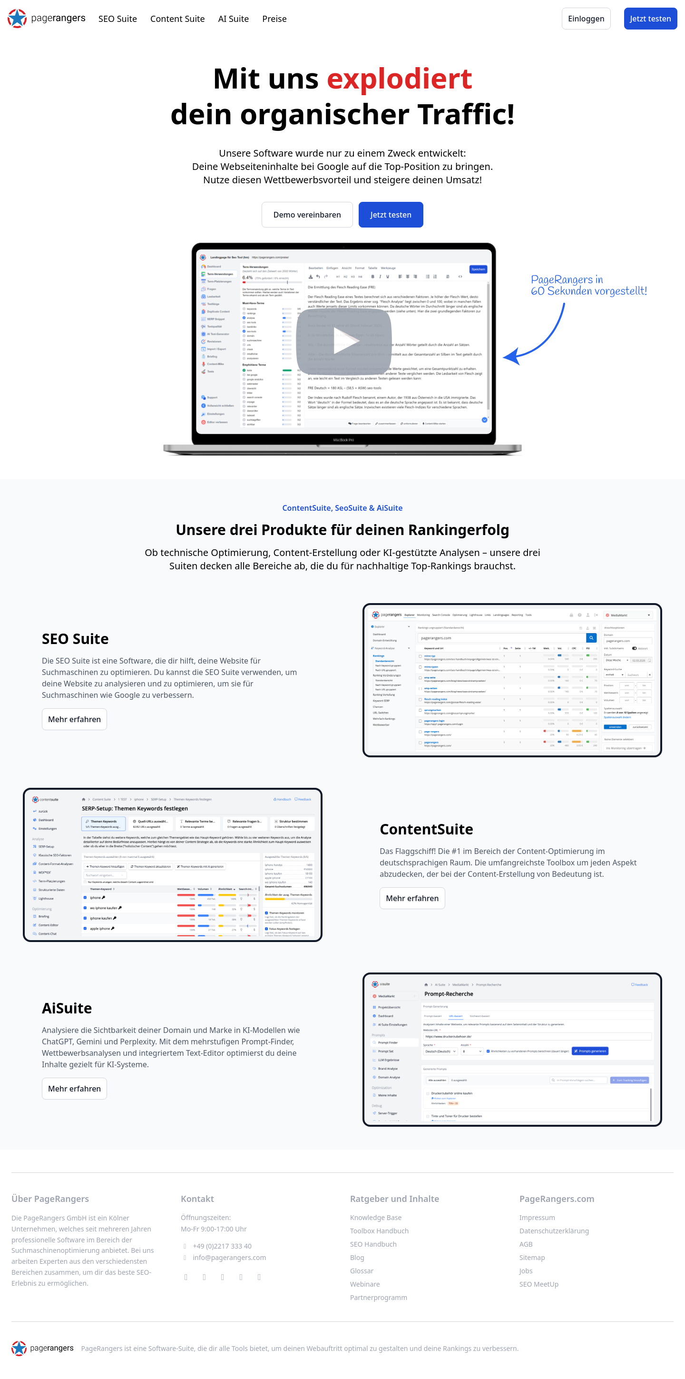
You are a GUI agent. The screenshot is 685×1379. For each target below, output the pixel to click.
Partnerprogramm (378, 1297)
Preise (274, 18)
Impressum (537, 1217)
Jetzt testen (650, 18)
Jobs (526, 1270)
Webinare (365, 1284)
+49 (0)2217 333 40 (222, 1245)
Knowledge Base (375, 1217)
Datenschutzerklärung (554, 1230)
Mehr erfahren (74, 719)
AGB (526, 1244)
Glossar (361, 1270)
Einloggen (586, 18)
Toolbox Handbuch (379, 1230)
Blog (357, 1257)
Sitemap (532, 1257)
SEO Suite (117, 18)
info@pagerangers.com (229, 1257)
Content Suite (177, 18)
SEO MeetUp (538, 1284)
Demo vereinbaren (307, 214)
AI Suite (233, 18)
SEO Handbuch (373, 1244)
